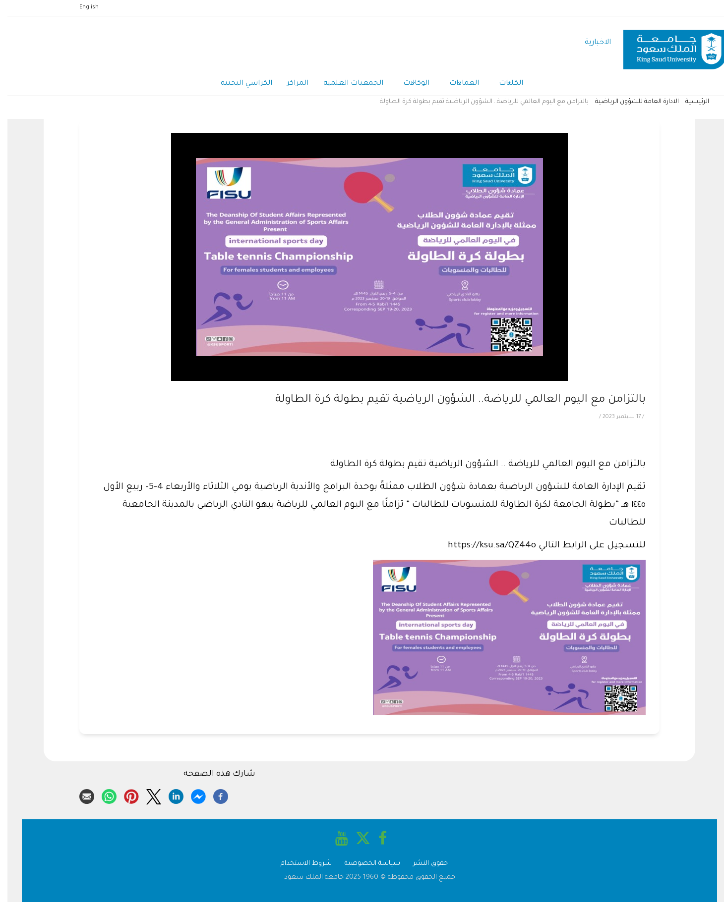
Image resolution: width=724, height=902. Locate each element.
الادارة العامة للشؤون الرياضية (629, 102)
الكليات (503, 84)
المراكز (290, 84)
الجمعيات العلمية (346, 84)
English (81, 7)
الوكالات (409, 84)
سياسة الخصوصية (365, 863)
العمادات (457, 84)
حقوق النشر (423, 863)
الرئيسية (690, 102)
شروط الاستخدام (298, 863)
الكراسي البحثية (239, 84)
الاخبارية (590, 43)
